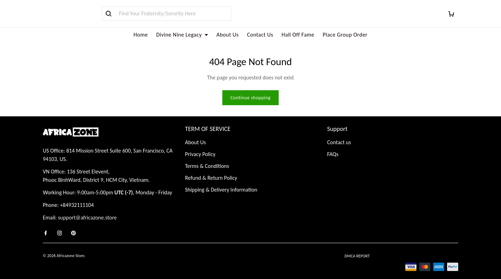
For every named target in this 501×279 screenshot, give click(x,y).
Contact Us (260, 34)
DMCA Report (356, 247)
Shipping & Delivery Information (221, 181)
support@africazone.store (87, 209)
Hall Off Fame (297, 34)
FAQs (333, 145)
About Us (227, 34)
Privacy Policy (200, 145)
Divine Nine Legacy (182, 34)
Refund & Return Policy (211, 169)
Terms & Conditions (207, 157)
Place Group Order (345, 34)
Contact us (339, 134)
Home (141, 34)
